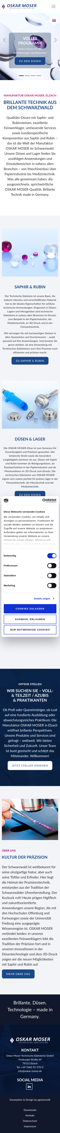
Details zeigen (42, 598)
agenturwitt (43, 1099)
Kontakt (30, 1115)
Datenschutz (30, 1120)
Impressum (30, 1126)
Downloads (30, 1109)
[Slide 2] (27, 76)
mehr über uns (18, 973)
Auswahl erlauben (30, 619)
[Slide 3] (33, 76)
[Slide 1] (21, 76)
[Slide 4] (38, 76)
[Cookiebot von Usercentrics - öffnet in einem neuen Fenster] (42, 501)
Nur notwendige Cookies (30, 629)
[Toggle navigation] (53, 6)
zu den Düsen (30, 60)
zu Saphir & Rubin (30, 360)
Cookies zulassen (30, 608)
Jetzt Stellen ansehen (30, 765)
